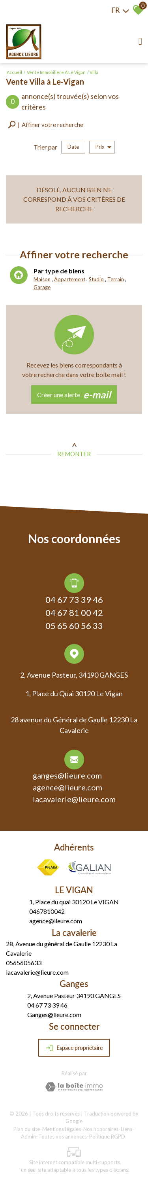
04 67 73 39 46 (74, 600)
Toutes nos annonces (62, 1136)
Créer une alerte (74, 394)
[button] (45, 124)
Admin (28, 1136)
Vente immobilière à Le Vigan (56, 72)
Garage (42, 287)
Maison (42, 280)
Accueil (14, 72)
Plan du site (26, 1129)
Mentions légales (61, 1129)
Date (73, 147)
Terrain (115, 280)
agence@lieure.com (67, 788)
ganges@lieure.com (67, 776)
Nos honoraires (100, 1129)
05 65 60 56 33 (74, 626)
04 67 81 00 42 (74, 613)
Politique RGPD (107, 1136)
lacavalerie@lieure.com (74, 800)
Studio (96, 280)
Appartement (69, 280)
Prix (103, 147)
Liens (126, 1129)
